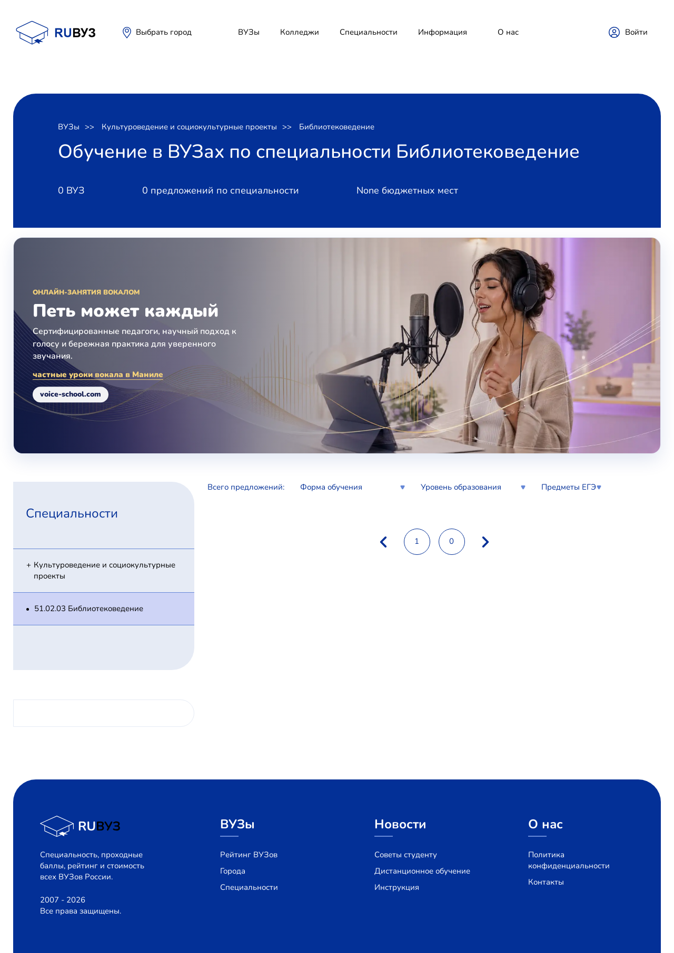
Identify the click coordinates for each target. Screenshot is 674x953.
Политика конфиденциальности (569, 860)
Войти (636, 32)
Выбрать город (164, 32)
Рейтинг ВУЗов (248, 854)
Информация (442, 32)
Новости (400, 824)
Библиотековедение (336, 126)
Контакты (546, 882)
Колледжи (299, 32)
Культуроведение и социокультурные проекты (189, 126)
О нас (508, 32)
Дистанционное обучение (422, 871)
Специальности (369, 32)
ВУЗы (249, 32)
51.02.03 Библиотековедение (88, 608)
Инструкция (396, 887)
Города (232, 871)
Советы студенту (405, 854)
